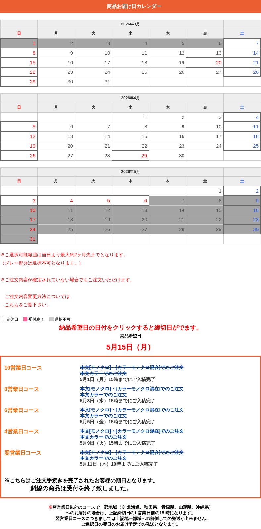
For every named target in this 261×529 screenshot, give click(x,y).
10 (107, 53)
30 (70, 81)
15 (33, 62)
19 (181, 62)
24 (107, 72)
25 (144, 72)
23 (70, 72)
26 (181, 72)
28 (256, 72)
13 (219, 53)
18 (144, 62)
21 (256, 62)
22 (33, 72)
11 (144, 53)
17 (107, 62)
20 (219, 62)
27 (219, 72)
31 (107, 81)
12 (181, 53)
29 (33, 81)
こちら (12, 304)
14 (256, 53)
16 (70, 62)
